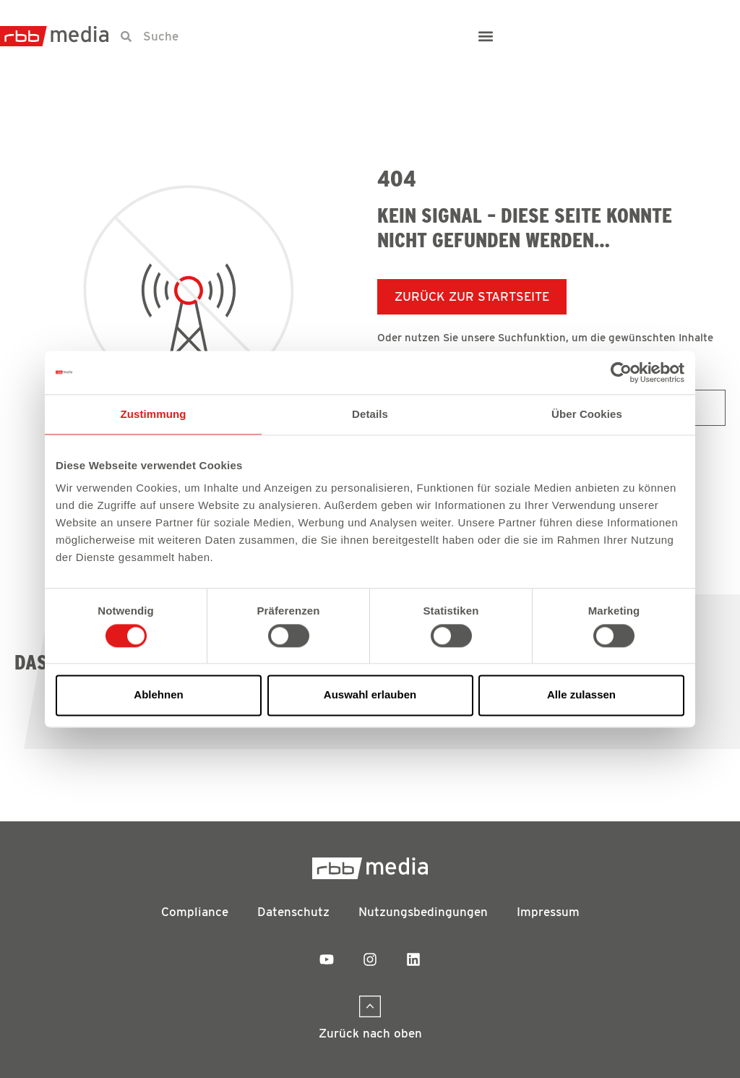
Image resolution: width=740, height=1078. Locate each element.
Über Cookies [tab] (586, 414)
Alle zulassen (581, 695)
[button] (486, 36)
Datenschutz (293, 911)
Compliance (194, 911)
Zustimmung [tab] (153, 414)
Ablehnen (158, 695)
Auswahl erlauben (370, 695)
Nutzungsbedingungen (423, 911)
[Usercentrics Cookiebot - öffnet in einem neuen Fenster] (621, 372)
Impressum (548, 911)
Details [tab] (370, 414)
